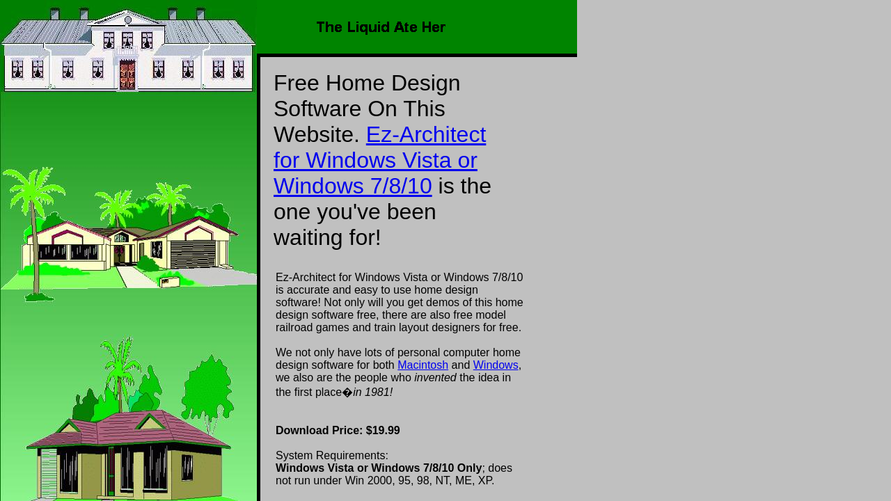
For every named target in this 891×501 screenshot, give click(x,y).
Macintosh (422, 365)
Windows (496, 365)
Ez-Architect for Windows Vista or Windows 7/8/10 (380, 160)
